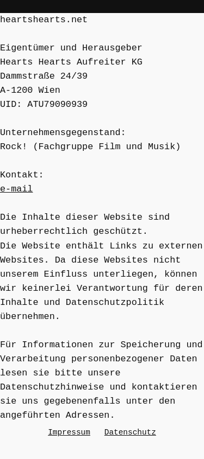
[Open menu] (197, 6)
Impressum (69, 432)
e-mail (16, 189)
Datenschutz (130, 432)
